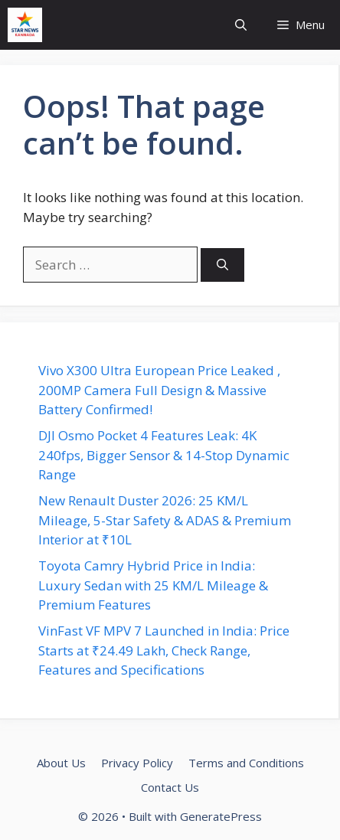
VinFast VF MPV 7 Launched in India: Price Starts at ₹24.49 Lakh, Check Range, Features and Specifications (163, 650)
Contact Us (170, 787)
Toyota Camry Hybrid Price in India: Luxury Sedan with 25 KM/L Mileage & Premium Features (153, 585)
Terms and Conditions (246, 762)
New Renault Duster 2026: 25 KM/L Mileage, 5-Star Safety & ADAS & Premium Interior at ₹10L (164, 520)
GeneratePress (221, 816)
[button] (241, 25)
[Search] (222, 265)
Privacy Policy (137, 762)
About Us (61, 762)
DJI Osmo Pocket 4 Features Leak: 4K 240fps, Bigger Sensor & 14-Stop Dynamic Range (163, 455)
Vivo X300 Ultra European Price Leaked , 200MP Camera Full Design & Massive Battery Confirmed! (159, 389)
